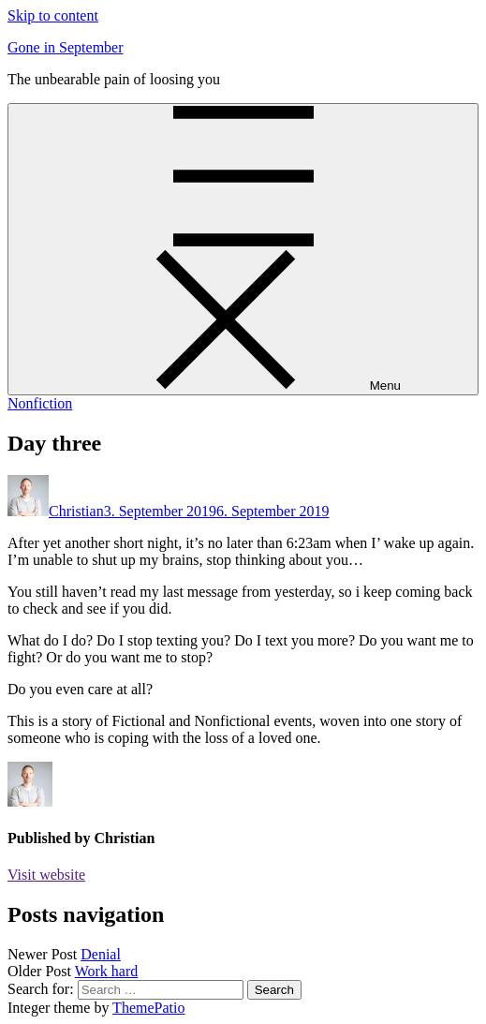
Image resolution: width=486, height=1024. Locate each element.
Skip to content (52, 15)
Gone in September (65, 47)
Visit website (46, 875)
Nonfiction (39, 403)
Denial (101, 954)
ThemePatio (148, 1008)
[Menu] (243, 249)
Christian (76, 511)
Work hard (107, 971)
